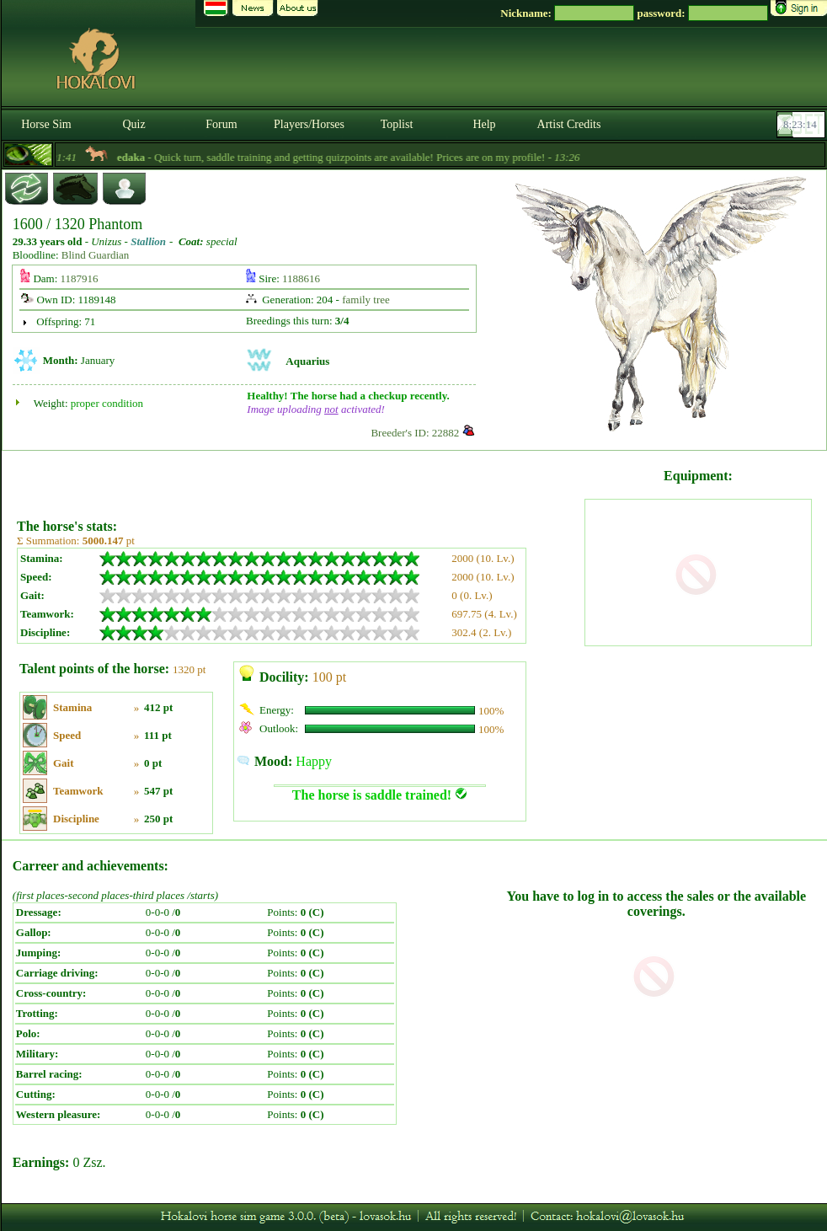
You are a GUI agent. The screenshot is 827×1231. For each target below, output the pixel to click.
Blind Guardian (95, 255)
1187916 (80, 278)
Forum (221, 124)
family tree (366, 299)
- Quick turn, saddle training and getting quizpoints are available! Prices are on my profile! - (372, 157)
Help (483, 124)
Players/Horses (309, 124)
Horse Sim (46, 124)
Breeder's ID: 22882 (415, 432)
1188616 (301, 278)
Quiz (133, 124)
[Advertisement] (299, 478)
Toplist (397, 124)
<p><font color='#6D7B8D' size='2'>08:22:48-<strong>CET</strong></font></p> (803, 124)
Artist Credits (569, 124)
